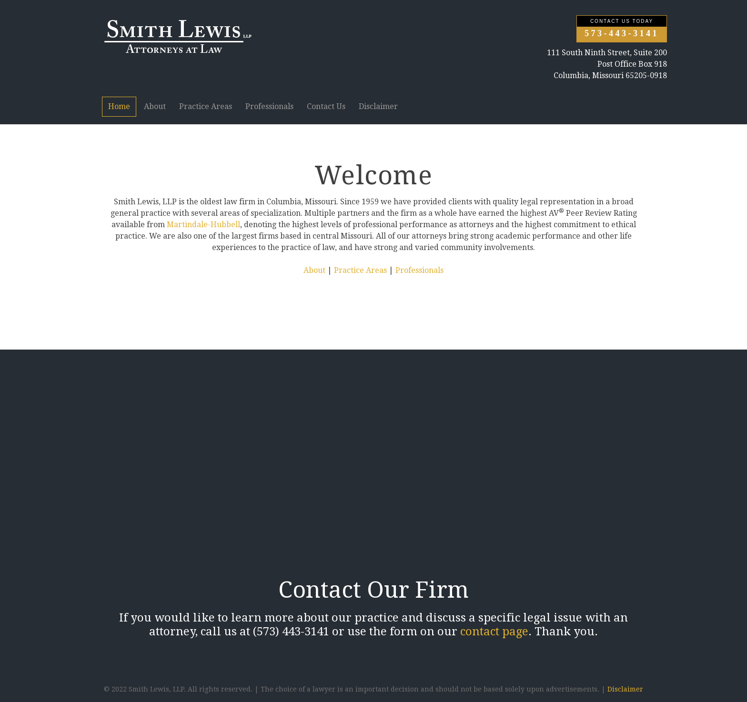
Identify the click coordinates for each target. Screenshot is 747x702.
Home (119, 106)
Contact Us (326, 106)
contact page (494, 631)
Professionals (269, 106)
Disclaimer (378, 106)
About (155, 106)
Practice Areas (205, 106)
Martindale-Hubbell (203, 224)
